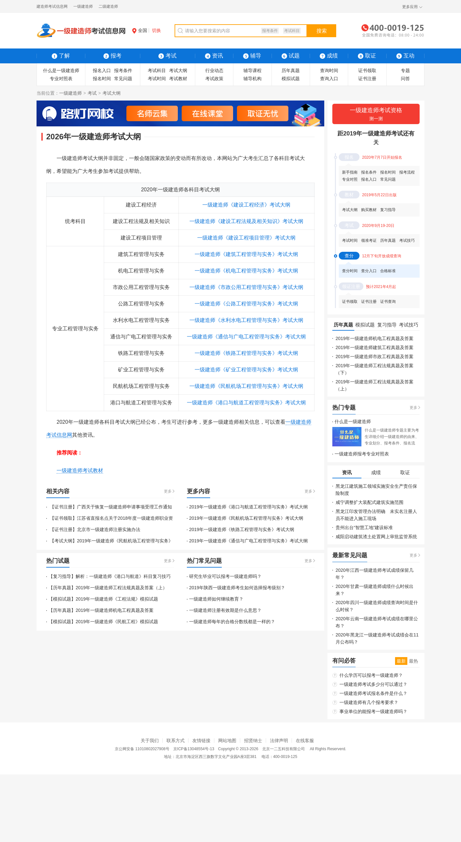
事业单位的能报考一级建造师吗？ (373, 711)
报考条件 (270, 30)
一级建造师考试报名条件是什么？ (373, 693)
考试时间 (157, 78)
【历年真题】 (62, 587)
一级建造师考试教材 (80, 470)
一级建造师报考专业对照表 (362, 453)
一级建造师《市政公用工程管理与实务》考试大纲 (246, 287)
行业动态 (214, 70)
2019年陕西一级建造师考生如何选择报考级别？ (237, 587)
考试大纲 (178, 70)
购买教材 (369, 210)
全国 (139, 30)
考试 (92, 93)
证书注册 (367, 78)
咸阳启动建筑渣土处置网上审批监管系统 (376, 536)
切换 (156, 30)
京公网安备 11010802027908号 (142, 749)
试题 (291, 56)
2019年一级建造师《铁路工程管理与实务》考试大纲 (241, 529)
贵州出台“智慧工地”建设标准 (364, 527)
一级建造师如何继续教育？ (216, 599)
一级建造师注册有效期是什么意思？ (225, 610)
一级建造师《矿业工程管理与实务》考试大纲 (246, 369)
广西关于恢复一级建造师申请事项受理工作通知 (124, 506)
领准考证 (369, 240)
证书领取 (367, 70)
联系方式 (175, 740)
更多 (168, 491)
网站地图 (227, 740)
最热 (413, 661)
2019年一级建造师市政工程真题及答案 (374, 356)
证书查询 (388, 301)
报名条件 (369, 172)
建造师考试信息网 (52, 6)
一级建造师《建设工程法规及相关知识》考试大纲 (246, 221)
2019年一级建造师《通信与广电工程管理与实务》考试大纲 (248, 540)
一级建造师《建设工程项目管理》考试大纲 (246, 237)
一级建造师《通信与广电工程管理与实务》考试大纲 (246, 336)
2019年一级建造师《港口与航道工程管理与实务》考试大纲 (248, 506)
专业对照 (350, 179)
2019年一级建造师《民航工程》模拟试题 (117, 621)
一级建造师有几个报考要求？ (368, 702)
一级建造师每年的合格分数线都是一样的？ (232, 621)
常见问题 (123, 78)
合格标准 (388, 271)
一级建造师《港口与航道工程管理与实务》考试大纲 (246, 402)
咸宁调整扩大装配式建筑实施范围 (369, 502)
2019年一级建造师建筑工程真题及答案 (374, 347)
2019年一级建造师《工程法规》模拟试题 (117, 599)
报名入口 (102, 70)
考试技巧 (407, 240)
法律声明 (279, 740)
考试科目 (292, 30)
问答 (405, 78)
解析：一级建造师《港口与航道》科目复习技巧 (123, 576)
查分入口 (369, 271)
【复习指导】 (62, 576)
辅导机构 (252, 78)
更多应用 (410, 7)
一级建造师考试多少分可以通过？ (373, 684)
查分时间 (350, 271)
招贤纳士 (253, 740)
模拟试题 (291, 78)
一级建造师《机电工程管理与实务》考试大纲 (246, 270)
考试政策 (214, 78)
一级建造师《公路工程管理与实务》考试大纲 (246, 303)
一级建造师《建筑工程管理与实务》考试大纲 (246, 254)
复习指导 (388, 210)
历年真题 (291, 70)
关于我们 (150, 740)
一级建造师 (83, 6)
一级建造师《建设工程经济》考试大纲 (246, 205)
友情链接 (201, 740)
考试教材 (178, 78)
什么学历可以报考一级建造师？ (371, 675)
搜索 (321, 31)
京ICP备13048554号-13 (193, 749)
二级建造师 (108, 6)
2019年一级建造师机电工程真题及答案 (115, 610)
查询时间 (329, 70)
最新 (401, 661)
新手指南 (350, 172)
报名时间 (102, 78)
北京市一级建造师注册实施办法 (108, 529)
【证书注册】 (62, 506)
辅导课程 (252, 70)
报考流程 (407, 172)
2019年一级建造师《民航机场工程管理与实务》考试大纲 (246, 518)
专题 (405, 70)
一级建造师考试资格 (376, 114)
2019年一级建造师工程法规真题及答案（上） (121, 587)
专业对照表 (61, 78)
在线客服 (305, 740)
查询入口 (329, 78)
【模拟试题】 (62, 599)
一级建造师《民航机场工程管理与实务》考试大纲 (246, 386)
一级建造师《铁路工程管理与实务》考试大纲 (246, 353)
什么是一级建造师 (61, 70)
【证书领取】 (62, 518)
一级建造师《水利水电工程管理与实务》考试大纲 (246, 320)
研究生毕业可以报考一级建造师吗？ (225, 576)
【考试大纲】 (62, 540)
